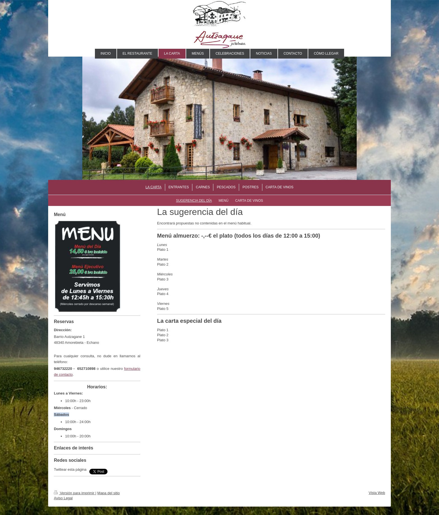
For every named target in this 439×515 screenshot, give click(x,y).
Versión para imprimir (74, 493)
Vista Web (377, 493)
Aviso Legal (63, 498)
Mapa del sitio (108, 493)
